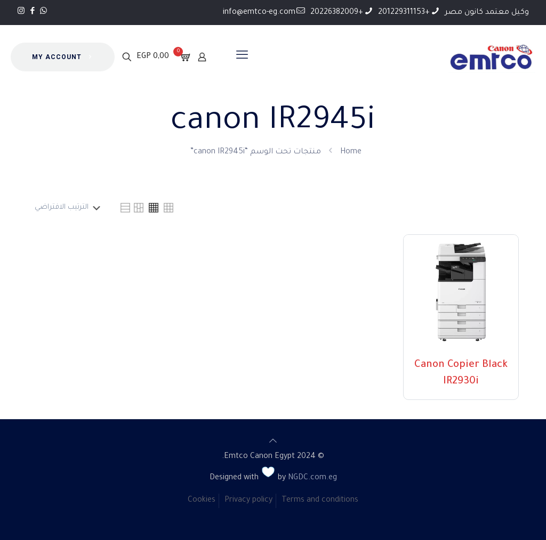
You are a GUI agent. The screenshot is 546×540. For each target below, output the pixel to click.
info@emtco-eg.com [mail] (259, 13)
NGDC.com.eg (312, 478)
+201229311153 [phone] (404, 13)
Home (351, 152)
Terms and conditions (320, 500)
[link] (168, 208)
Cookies (201, 500)
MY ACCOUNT (62, 57)
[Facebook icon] (32, 12)
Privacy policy (248, 500)
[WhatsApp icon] (43, 12)
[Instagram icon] (21, 12)
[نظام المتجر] (66, 208)
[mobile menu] (242, 57)
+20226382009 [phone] (336, 13)
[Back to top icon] (273, 442)
